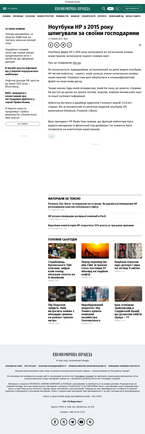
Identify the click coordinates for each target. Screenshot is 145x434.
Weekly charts (133, 16)
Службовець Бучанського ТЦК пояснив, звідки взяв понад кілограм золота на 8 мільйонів (61, 269)
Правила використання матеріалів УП (87, 366)
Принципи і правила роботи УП (124, 366)
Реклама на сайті (13, 366)
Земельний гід (116, 16)
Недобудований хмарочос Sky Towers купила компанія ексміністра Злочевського (92, 312)
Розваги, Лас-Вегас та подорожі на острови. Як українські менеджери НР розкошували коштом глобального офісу (92, 205)
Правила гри (62, 16)
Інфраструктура (45, 16)
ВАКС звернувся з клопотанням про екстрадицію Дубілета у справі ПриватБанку (19, 97)
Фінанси (75, 16)
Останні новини (15, 29)
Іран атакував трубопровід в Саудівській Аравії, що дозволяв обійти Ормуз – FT (128, 311)
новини (6, 16)
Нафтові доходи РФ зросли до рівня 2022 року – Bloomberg (22, 83)
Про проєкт (30, 366)
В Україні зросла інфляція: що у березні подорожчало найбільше (21, 71)
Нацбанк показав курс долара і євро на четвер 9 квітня (127, 265)
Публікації (18, 16)
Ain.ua (77, 62)
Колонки (30, 16)
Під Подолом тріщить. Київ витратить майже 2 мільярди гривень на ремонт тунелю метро (61, 312)
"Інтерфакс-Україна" (83, 376)
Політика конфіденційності (52, 366)
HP (51, 136)
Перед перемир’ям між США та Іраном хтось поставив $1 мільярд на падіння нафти (94, 268)
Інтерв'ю (102, 16)
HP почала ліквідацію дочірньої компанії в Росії (77, 216)
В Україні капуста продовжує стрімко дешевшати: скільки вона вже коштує (21, 113)
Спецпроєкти (88, 16)
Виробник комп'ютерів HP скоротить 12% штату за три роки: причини (91, 225)
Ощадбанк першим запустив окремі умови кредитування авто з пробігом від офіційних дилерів (19, 55)
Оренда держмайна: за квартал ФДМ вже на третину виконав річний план (20, 38)
